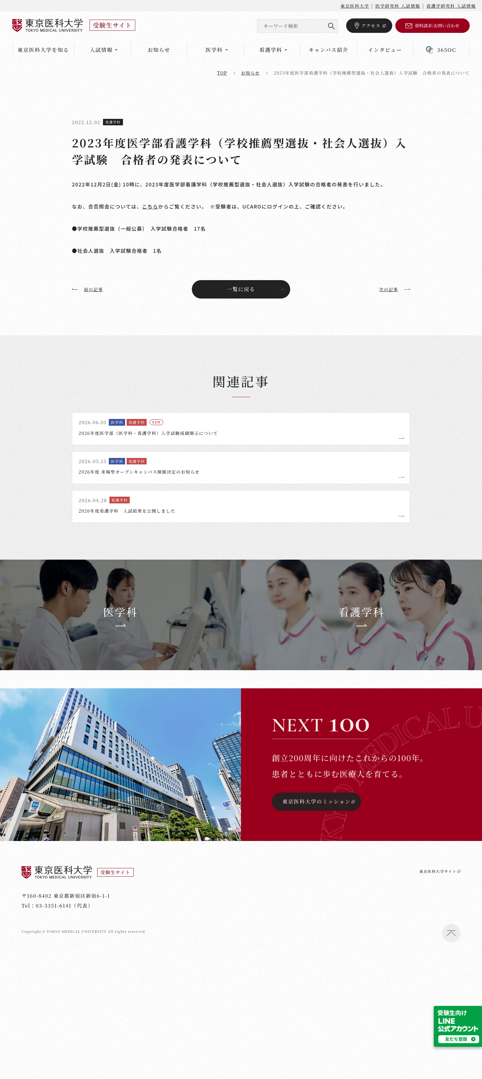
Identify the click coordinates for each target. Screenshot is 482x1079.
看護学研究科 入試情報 (451, 6)
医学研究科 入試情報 (397, 6)
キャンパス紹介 (328, 49)
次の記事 (393, 289)
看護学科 (113, 122)
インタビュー (385, 49)
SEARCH (331, 26)
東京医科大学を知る (43, 49)
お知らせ (159, 49)
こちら (150, 206)
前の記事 (88, 289)
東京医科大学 (354, 6)
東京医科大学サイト (434, 996)
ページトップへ (451, 1057)
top (222, 73)
